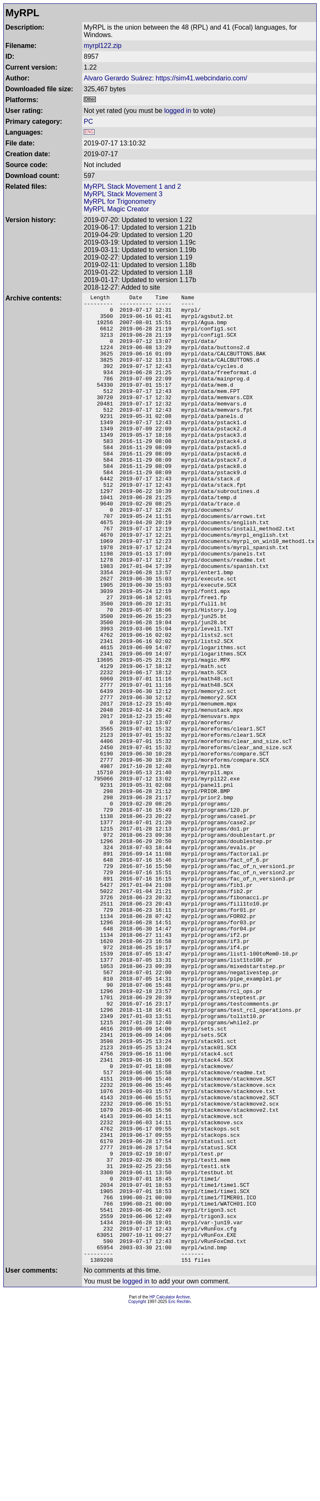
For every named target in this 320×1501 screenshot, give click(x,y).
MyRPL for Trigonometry (120, 201)
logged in (177, 110)
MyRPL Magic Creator (116, 209)
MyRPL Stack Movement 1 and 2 (132, 186)
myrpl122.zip (103, 45)
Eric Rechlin (179, 1495)
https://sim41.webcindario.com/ (202, 78)
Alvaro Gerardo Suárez (118, 78)
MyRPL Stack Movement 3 (123, 194)
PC (88, 121)
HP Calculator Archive (170, 1490)
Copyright (137, 1495)
